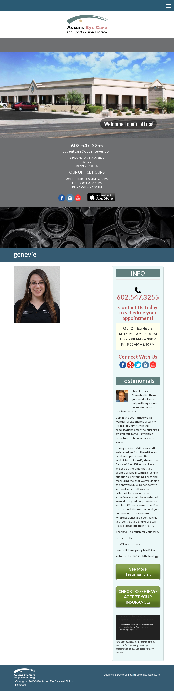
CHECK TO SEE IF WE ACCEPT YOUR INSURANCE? (138, 596)
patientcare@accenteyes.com (87, 151)
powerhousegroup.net (146, 674)
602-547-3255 (87, 145)
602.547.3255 (138, 294)
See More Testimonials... (138, 572)
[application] (138, 627)
